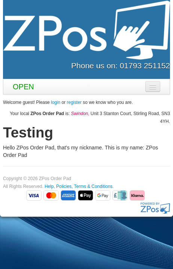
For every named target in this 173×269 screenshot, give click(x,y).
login (55, 102)
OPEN (23, 87)
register (74, 102)
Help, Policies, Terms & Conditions (79, 186)
